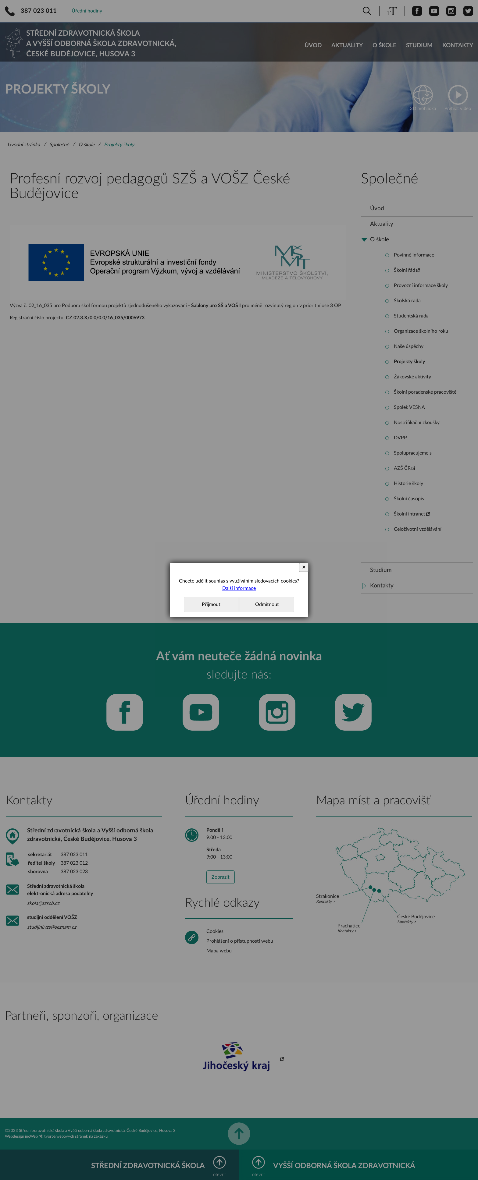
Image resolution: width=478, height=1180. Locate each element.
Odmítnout (267, 604)
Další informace (239, 588)
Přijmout (211, 604)
